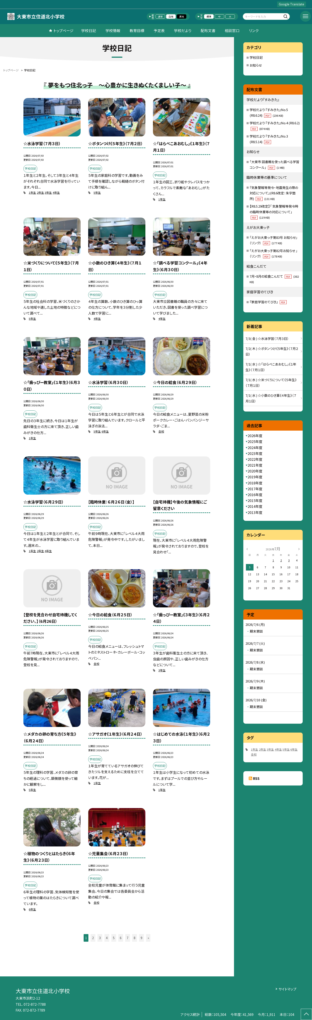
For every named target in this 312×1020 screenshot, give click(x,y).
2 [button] (93, 938)
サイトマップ (287, 989)
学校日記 (88, 30)
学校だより (182, 30)
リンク (253, 30)
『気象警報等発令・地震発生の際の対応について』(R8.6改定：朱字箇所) (274, 193)
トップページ (63, 30)
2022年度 (255, 459)
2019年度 (255, 476)
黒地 (181, 16)
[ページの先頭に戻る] (306, 1014)
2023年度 (255, 453)
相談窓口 (232, 30)
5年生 (97, 192)
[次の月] (299, 548)
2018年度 (255, 482)
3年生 (48, 192)
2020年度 (255, 471)
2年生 (40, 192)
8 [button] (134, 938)
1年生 (32, 192)
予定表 (159, 30)
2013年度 (255, 512)
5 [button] (114, 938)
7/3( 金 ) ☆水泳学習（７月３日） (267, 338)
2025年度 (255, 441)
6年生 (105, 431)
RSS (256, 778)
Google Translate (291, 4)
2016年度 (255, 494)
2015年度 (255, 500)
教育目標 (137, 30)
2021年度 (255, 465)
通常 (160, 16)
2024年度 (255, 447)
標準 (208, 16)
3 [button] (100, 938)
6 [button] (121, 938)
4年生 (56, 192)
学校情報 (113, 30)
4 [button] (107, 938)
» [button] (148, 938)
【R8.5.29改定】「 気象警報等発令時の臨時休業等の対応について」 (274, 212)
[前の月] (247, 548)
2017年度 (255, 488)
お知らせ (256, 65)
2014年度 (255, 506)
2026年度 (255, 435)
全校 (161, 431)
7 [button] (127, 938)
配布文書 (208, 30)
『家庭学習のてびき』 (268, 302)
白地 (171, 16)
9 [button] (141, 938)
